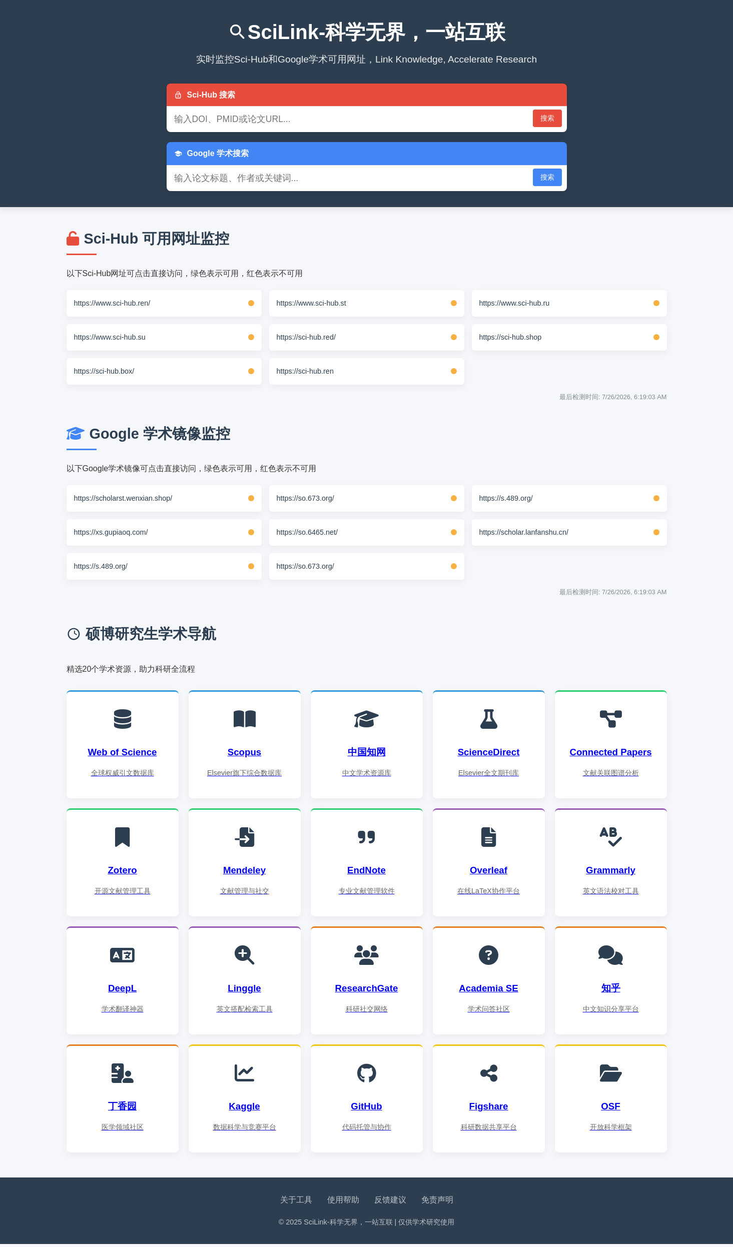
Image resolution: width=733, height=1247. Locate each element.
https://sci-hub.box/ (104, 371)
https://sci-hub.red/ (306, 337)
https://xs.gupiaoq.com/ (111, 532)
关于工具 (296, 1202)
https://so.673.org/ (305, 498)
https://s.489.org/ (506, 498)
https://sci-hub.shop (510, 337)
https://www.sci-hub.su (110, 337)
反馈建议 (390, 1202)
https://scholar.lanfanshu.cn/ (523, 532)
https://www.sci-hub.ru (514, 303)
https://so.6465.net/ (307, 532)
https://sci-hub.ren (305, 371)
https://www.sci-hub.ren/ (112, 303)
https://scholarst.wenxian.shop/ (123, 498)
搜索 (547, 118)
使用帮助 (343, 1202)
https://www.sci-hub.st (311, 303)
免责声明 (437, 1202)
